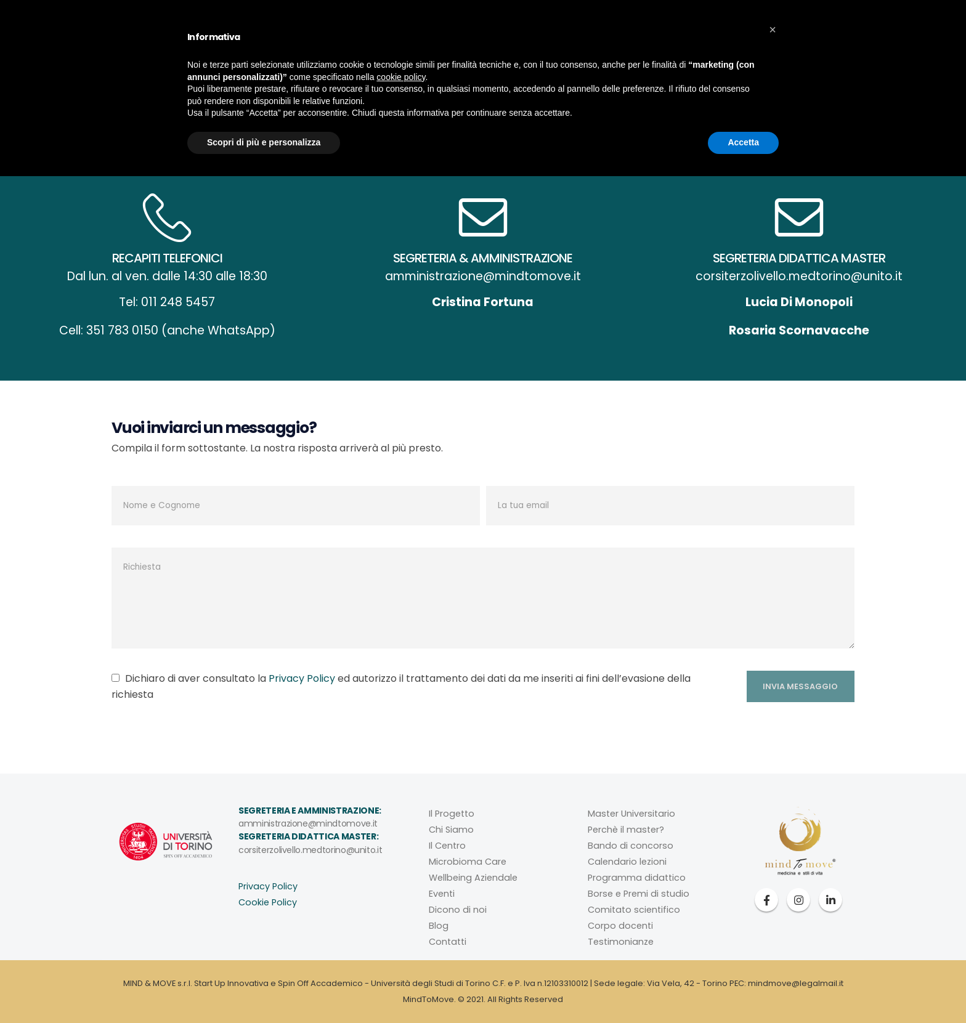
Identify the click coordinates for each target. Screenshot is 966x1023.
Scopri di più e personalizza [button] (263, 989)
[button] (772, 876)
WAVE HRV (806, 16)
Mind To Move (284, 77)
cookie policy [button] (400, 924)
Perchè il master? (626, 829)
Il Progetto (451, 813)
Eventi (600, 77)
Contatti (693, 77)
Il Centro (356, 77)
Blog (643, 77)
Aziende (490, 77)
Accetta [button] (743, 989)
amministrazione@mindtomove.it (308, 823)
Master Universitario (631, 813)
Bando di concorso (630, 845)
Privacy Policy (302, 678)
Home (506, 140)
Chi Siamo (451, 829)
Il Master (548, 77)
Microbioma (423, 77)
